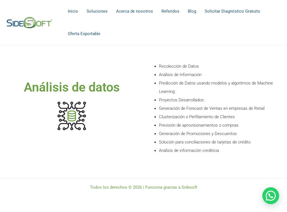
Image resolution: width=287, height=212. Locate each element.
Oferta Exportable (84, 33)
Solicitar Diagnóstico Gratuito (232, 11)
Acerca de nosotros (134, 11)
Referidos (170, 11)
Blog (192, 11)
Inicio (73, 11)
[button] (270, 195)
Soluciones (97, 11)
